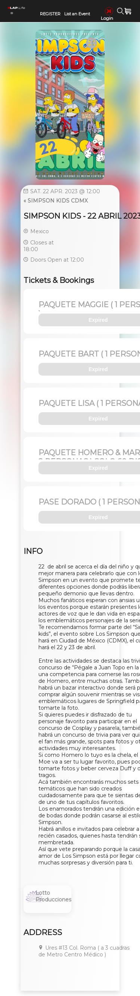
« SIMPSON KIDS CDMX (56, 200)
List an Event (77, 13)
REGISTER (50, 13)
